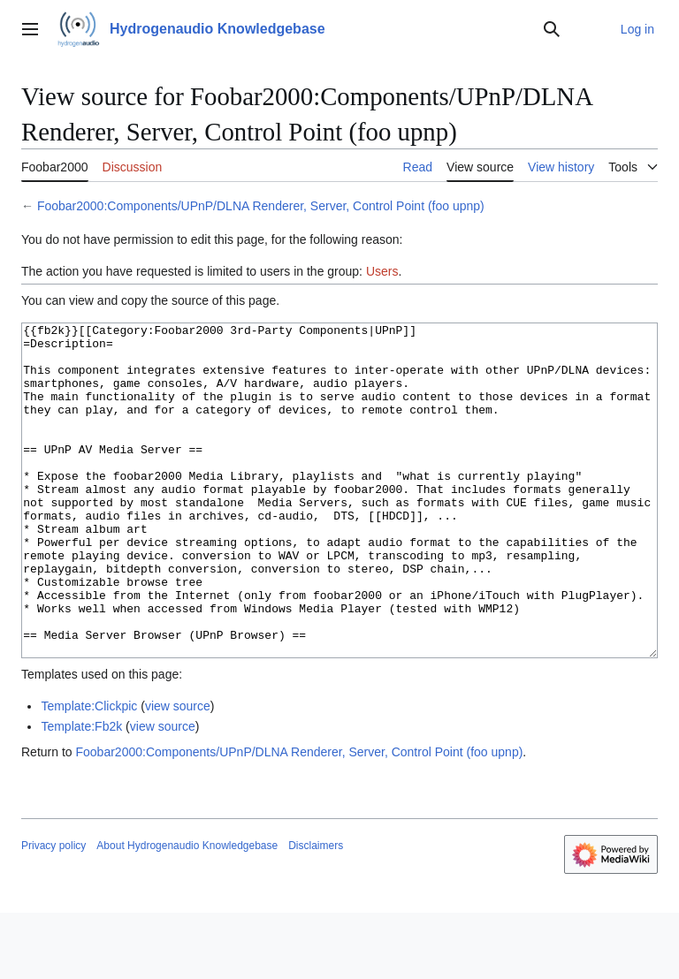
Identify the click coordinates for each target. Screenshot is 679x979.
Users (382, 271)
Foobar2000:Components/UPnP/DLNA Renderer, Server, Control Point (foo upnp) (260, 206)
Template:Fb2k (81, 792)
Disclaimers (315, 912)
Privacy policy (53, 912)
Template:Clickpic (89, 772)
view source (177, 772)
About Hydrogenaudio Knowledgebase (187, 912)
